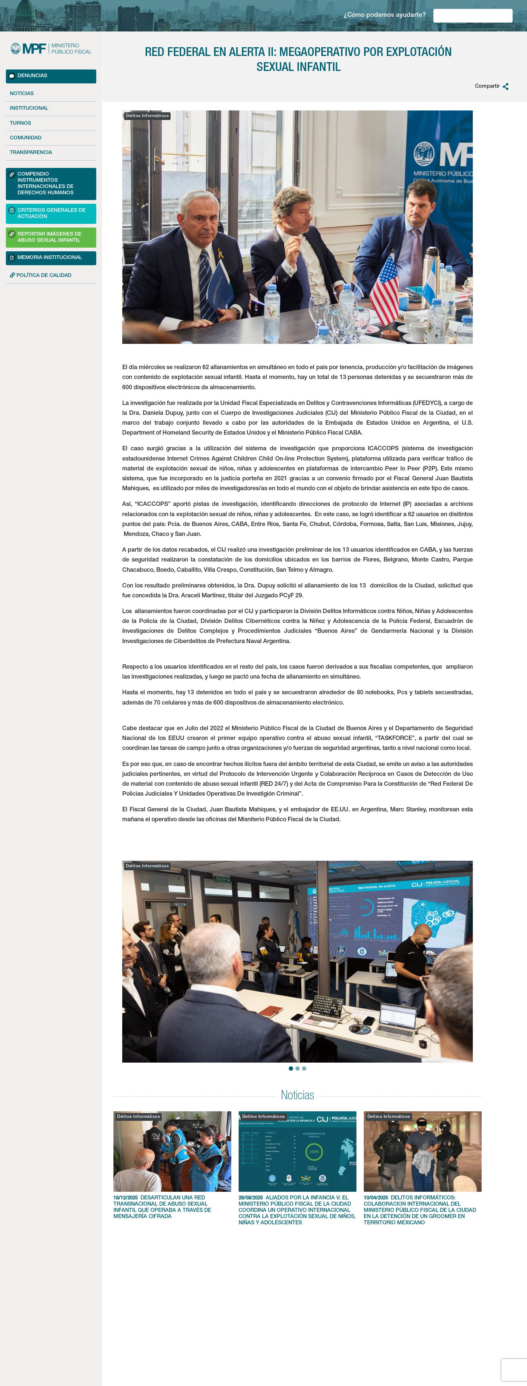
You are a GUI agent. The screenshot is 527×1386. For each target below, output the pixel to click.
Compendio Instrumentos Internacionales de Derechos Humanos (41, 183)
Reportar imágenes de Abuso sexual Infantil (45, 236)
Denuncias (27, 76)
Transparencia (31, 152)
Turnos (20, 123)
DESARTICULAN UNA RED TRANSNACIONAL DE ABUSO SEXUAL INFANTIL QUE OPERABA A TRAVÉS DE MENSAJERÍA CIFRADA (172, 1165)
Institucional (29, 108)
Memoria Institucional (45, 258)
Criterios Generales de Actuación (47, 212)
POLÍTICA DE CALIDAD (40, 275)
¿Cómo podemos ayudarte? (385, 15)
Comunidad (25, 138)
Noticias (22, 94)
